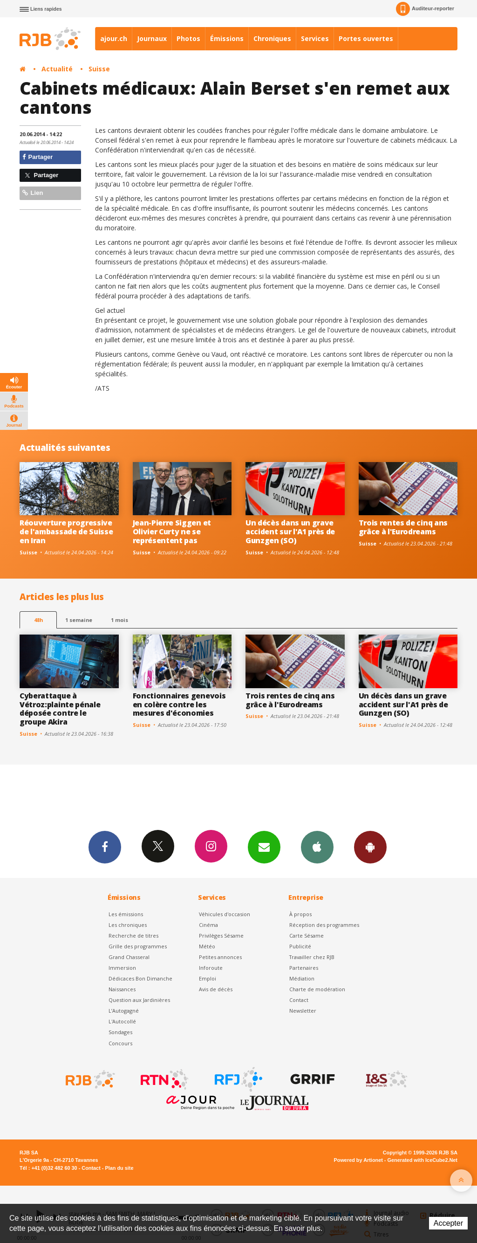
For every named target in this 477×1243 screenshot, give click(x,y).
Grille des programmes (138, 946)
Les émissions (126, 914)
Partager (37, 156)
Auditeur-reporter (425, 9)
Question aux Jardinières (139, 1000)
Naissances (122, 989)
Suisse (99, 68)
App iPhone (317, 847)
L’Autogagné (124, 1011)
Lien (32, 192)
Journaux (152, 38)
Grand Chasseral (129, 957)
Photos (188, 38)
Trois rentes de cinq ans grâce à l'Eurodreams (403, 527)
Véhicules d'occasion (224, 914)
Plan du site (119, 1168)
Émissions (227, 38)
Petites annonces (220, 957)
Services (315, 38)
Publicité (300, 946)
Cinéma (208, 925)
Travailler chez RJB (311, 957)
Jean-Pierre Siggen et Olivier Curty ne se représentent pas (172, 532)
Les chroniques (128, 925)
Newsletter (302, 1011)
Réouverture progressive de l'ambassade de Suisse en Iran (66, 532)
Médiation (301, 978)
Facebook (105, 847)
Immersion (122, 968)
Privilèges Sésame (221, 935)
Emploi (207, 978)
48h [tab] (38, 619)
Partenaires (303, 968)
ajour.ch (113, 38)
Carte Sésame (306, 935)
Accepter (448, 1223)
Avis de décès (215, 989)
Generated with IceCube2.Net (422, 1160)
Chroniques (272, 38)
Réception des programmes (324, 925)
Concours (120, 1043)
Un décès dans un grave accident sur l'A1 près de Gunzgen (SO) (290, 532)
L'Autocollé (122, 1021)
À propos (300, 914)
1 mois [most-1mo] (119, 619)
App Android (370, 847)
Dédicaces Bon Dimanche (140, 978)
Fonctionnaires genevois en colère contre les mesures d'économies (179, 704)
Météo (207, 946)
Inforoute (211, 968)
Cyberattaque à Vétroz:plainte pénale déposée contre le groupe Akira (60, 709)
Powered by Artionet (358, 1160)
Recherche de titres (133, 935)
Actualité (57, 68)
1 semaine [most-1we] (78, 619)
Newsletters (264, 847)
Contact (298, 1000)
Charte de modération (317, 989)
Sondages (120, 1032)
